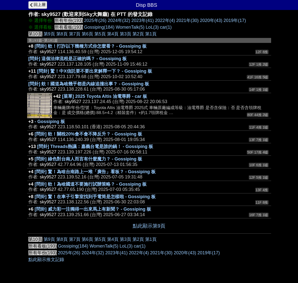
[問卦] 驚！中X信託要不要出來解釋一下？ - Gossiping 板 (94, 71)
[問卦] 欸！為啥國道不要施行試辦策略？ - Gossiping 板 (91, 184)
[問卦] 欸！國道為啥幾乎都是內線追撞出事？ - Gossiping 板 (88, 83)
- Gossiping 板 (50, 121)
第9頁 (49, 33)
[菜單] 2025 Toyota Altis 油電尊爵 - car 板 (104, 96)
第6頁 (87, 33)
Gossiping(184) (99, 27)
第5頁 (100, 33)
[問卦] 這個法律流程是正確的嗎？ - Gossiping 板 (77, 58)
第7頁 (74, 33)
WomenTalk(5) (130, 27)
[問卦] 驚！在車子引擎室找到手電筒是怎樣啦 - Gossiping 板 (95, 196)
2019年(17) (235, 20)
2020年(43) (211, 20)
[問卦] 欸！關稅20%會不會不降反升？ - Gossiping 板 (88, 134)
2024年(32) (119, 20)
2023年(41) (142, 20)
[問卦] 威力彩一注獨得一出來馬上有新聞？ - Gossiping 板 (93, 209)
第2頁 (138, 33)
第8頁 (62, 33)
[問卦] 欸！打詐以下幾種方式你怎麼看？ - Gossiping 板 (91, 46)
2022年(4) (165, 20)
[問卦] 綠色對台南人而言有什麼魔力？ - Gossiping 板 (88, 158)
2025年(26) (95, 20)
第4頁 (113, 33)
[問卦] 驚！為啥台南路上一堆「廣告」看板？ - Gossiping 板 (95, 171)
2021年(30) (187, 20)
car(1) (166, 27)
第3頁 (125, 33)
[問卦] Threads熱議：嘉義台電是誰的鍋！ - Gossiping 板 (95, 146)
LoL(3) (152, 27)
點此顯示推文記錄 (46, 259)
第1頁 (151, 33)
